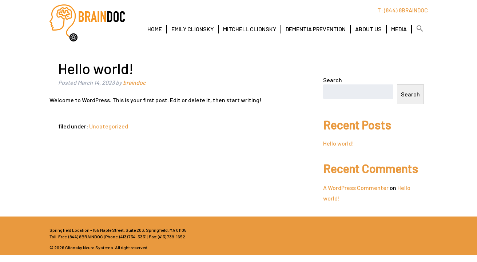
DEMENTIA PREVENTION (316, 28)
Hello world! (338, 143)
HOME (154, 28)
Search (332, 79)
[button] (420, 29)
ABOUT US (368, 28)
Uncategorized (108, 126)
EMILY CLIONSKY (192, 28)
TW (400, 236)
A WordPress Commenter (356, 187)
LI (419, 236)
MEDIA (399, 28)
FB (382, 236)
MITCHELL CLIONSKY (249, 28)
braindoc (134, 82)
